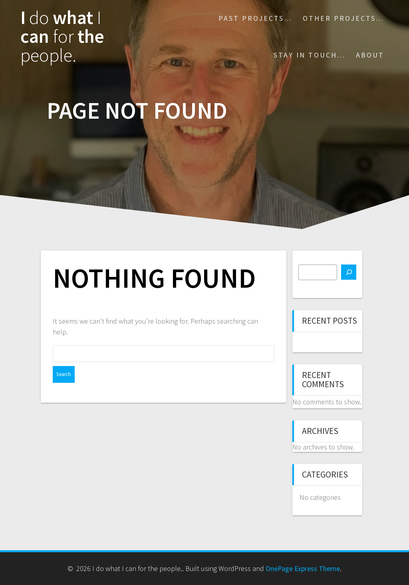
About (370, 55)
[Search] (348, 272)
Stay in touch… (309, 55)
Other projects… (343, 18)
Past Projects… (255, 18)
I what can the (62, 36)
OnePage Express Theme (303, 568)
